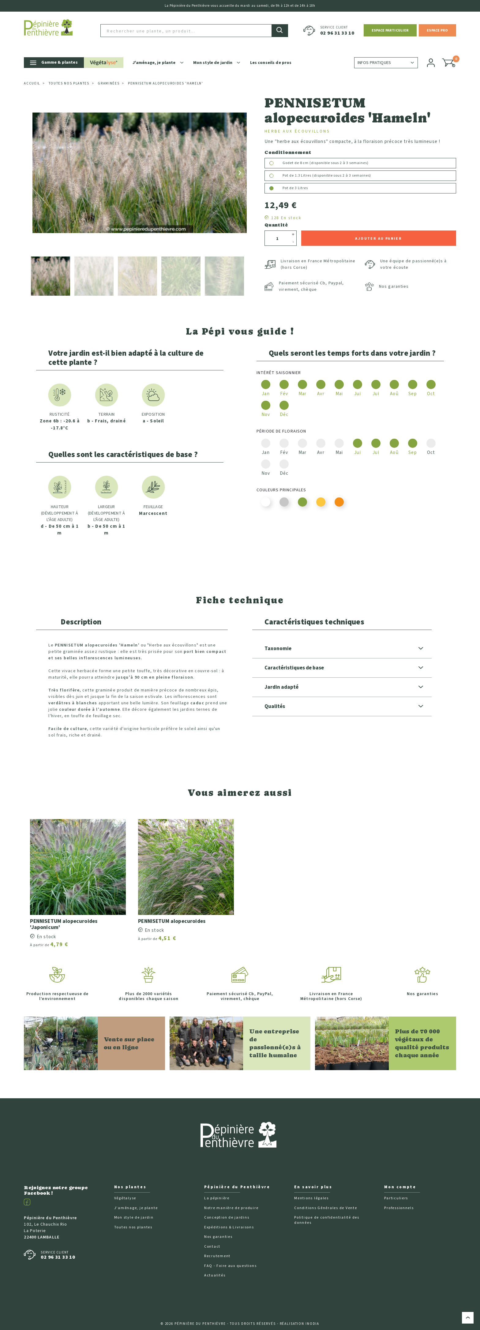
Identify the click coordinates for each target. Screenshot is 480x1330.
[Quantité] (277, 231)
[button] (390, 26)
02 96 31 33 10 (337, 29)
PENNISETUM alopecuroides (172, 913)
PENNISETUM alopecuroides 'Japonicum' (64, 917)
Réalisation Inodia (300, 1316)
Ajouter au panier (378, 231)
